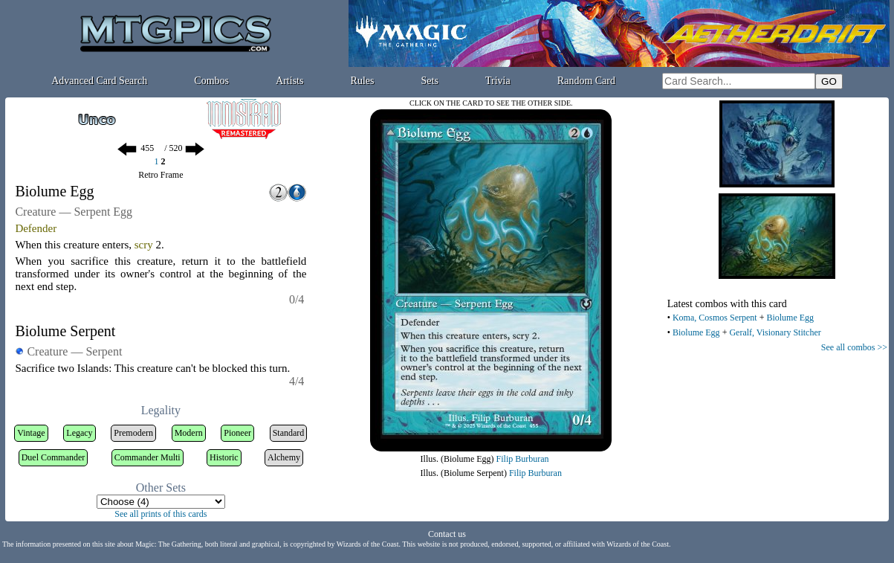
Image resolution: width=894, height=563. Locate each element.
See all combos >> (854, 347)
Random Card (586, 80)
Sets (429, 80)
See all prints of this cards (160, 514)
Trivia (498, 80)
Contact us (447, 534)
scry (144, 245)
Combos (211, 80)
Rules (363, 80)
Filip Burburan (522, 459)
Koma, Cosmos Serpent (715, 317)
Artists (289, 80)
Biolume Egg (790, 317)
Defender (35, 228)
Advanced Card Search (99, 80)
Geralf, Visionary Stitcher (774, 332)
